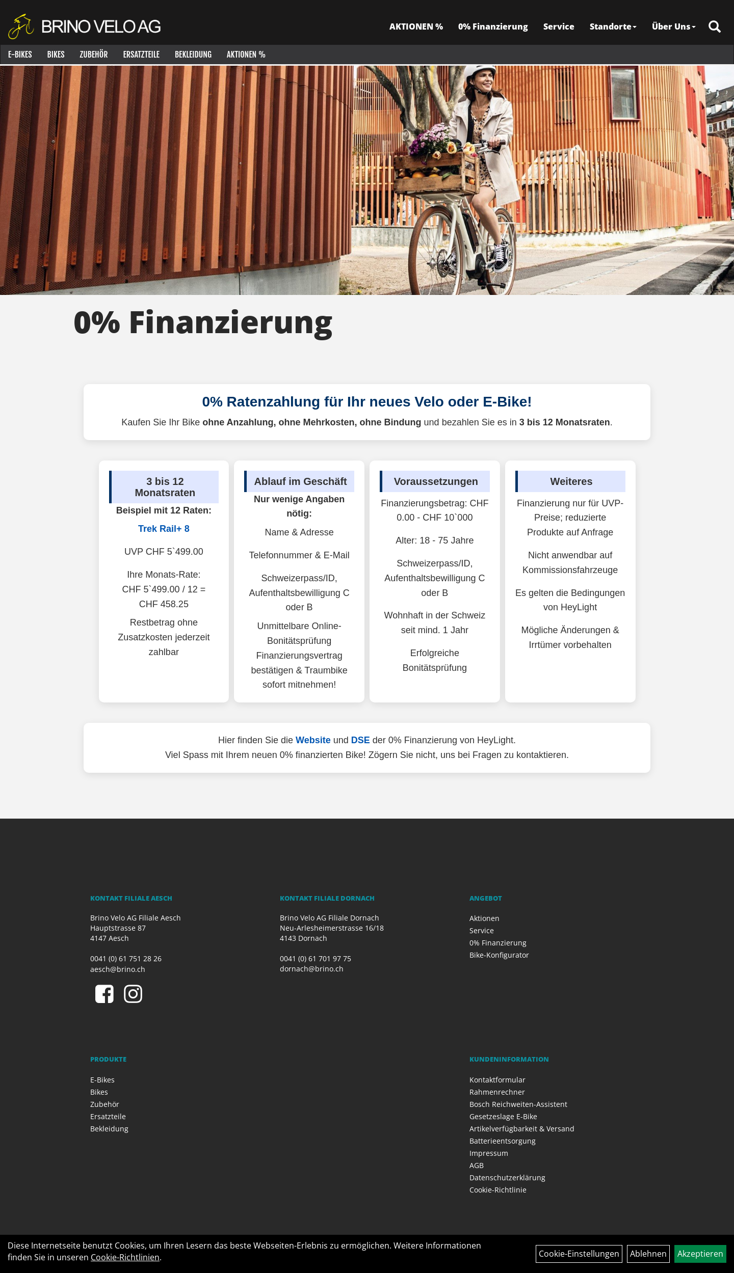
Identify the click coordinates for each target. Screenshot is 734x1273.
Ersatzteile (141, 56)
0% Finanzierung (494, 28)
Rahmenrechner (497, 1092)
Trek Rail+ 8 (164, 529)
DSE (360, 740)
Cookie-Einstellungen (579, 1253)
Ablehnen (648, 1253)
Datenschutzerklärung (507, 1177)
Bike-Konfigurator (499, 955)
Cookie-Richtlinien (125, 1257)
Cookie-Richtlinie (498, 1190)
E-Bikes (20, 56)
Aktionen (484, 918)
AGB (476, 1165)
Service (559, 28)
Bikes (55, 56)
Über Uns (674, 28)
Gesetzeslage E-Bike (503, 1116)
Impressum (488, 1153)
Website (313, 740)
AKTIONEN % (416, 28)
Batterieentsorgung (502, 1141)
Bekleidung (192, 56)
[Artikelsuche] (715, 28)
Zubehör (94, 56)
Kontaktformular (497, 1080)
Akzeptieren (700, 1253)
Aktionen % (245, 56)
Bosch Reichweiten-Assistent (518, 1104)
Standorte (613, 28)
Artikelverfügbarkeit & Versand (521, 1128)
